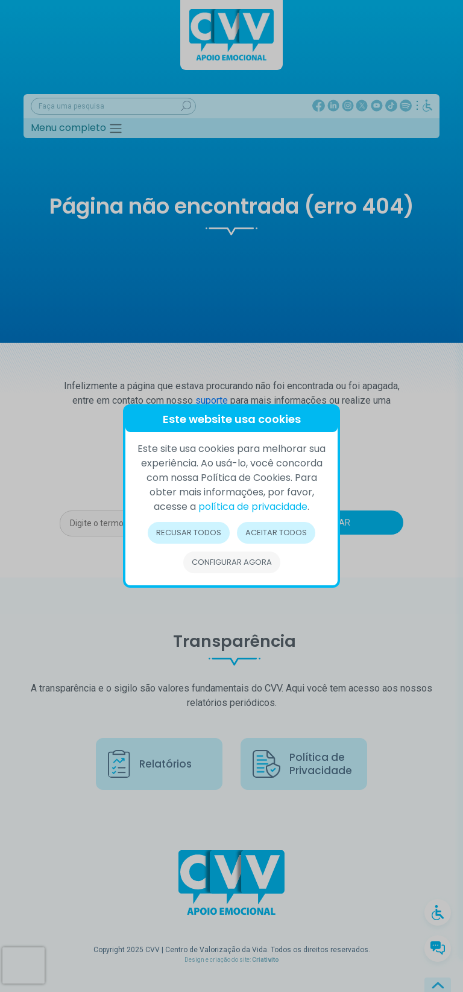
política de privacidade (252, 506)
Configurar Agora (232, 562)
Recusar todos (188, 532)
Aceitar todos (276, 532)
